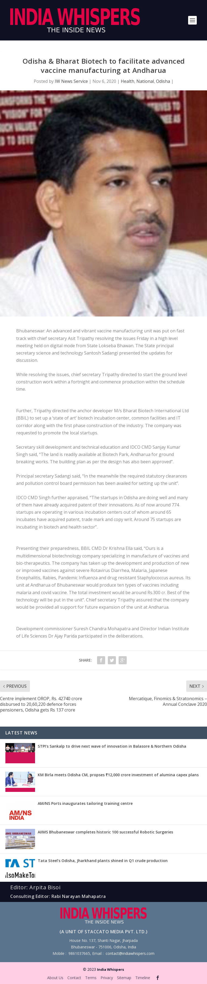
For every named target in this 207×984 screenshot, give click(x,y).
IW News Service (71, 81)
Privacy (107, 977)
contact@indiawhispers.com (130, 953)
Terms (90, 977)
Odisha (163, 81)
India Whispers (110, 969)
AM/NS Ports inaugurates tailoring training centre (85, 803)
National (145, 81)
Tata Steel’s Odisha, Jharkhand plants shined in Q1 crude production (103, 860)
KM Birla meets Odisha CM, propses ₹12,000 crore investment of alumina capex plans (118, 774)
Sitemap (124, 977)
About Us (55, 977)
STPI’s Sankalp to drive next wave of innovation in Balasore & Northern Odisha (112, 746)
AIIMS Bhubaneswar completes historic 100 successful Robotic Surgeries (105, 832)
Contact (74, 977)
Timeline (142, 977)
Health (127, 81)
